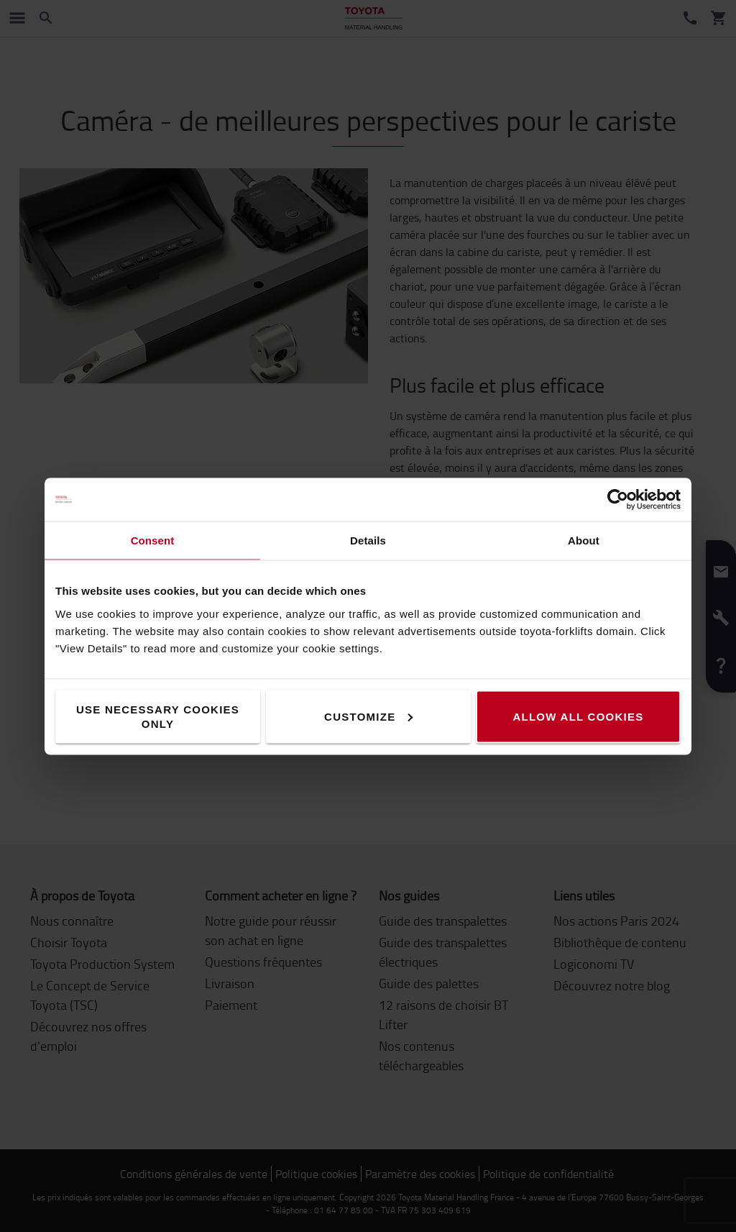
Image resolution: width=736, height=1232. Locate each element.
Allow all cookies (577, 716)
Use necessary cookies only (157, 716)
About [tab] (583, 540)
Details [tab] (368, 540)
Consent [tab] (153, 540)
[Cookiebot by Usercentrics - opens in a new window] (618, 499)
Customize (368, 716)
